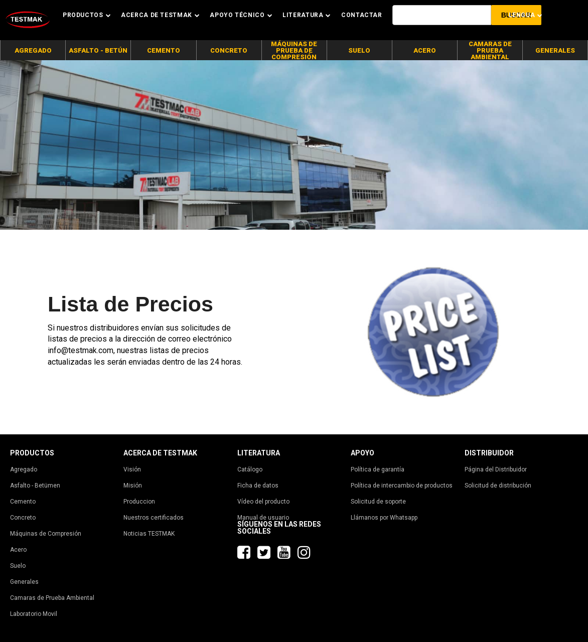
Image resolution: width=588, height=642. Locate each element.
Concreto (23, 518)
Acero (18, 550)
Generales (24, 582)
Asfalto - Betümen (35, 486)
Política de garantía (377, 469)
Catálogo (249, 469)
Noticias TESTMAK (149, 534)
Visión (132, 469)
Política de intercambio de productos (402, 486)
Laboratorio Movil (33, 614)
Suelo (18, 566)
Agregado (23, 469)
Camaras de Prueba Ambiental (52, 598)
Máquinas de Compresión (45, 534)
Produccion (139, 502)
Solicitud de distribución (498, 486)
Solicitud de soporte (378, 502)
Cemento (23, 502)
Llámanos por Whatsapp (384, 518)
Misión (132, 486)
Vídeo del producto (263, 502)
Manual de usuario (263, 518)
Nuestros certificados (153, 518)
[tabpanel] (294, 145)
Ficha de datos (257, 486)
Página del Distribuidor (496, 469)
